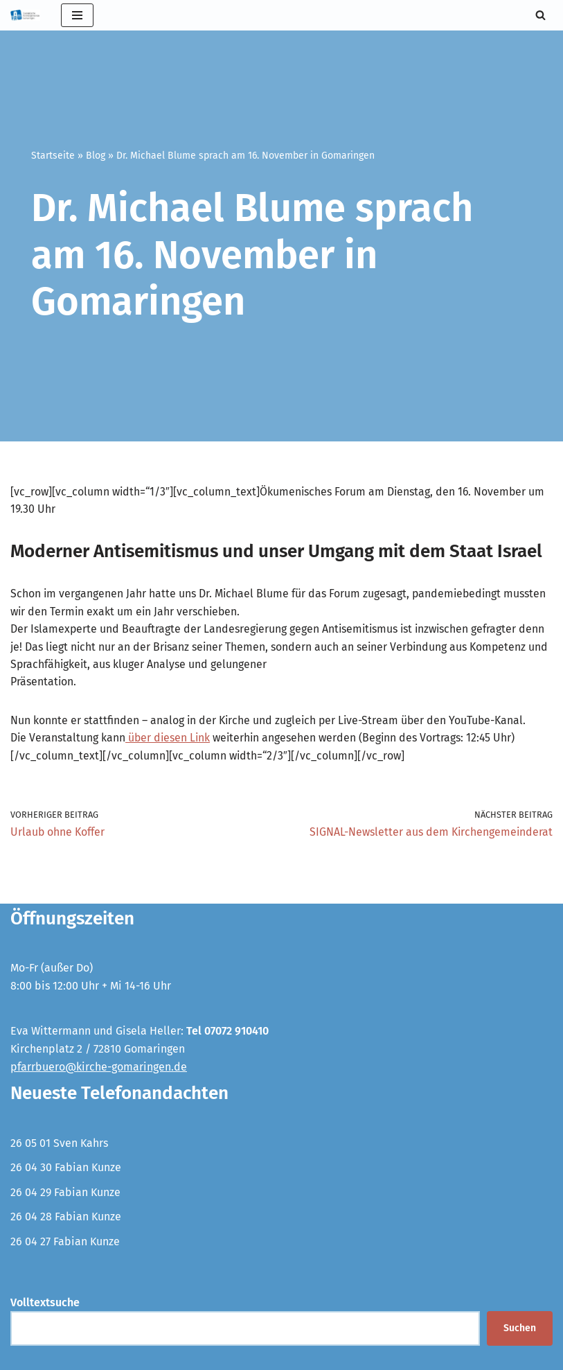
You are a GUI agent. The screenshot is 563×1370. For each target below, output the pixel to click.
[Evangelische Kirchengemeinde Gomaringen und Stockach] (25, 15)
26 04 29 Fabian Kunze (65, 1193)
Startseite (53, 155)
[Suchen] (540, 15)
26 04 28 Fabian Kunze (65, 1218)
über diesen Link (169, 739)
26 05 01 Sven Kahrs (59, 1144)
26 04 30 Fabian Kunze (65, 1168)
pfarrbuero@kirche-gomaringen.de (98, 1068)
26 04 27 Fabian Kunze (65, 1242)
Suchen (519, 1329)
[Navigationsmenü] (77, 15)
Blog (95, 155)
